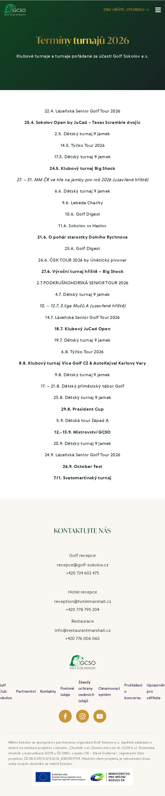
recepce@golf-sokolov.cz (82, 565)
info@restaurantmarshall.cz (83, 630)
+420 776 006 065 (82, 638)
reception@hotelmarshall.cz (82, 601)
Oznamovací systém (109, 691)
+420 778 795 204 (82, 609)
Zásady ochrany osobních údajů (86, 691)
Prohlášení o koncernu (133, 691)
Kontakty (48, 691)
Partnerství (26, 691)
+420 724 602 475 (82, 573)
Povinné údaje (67, 691)
